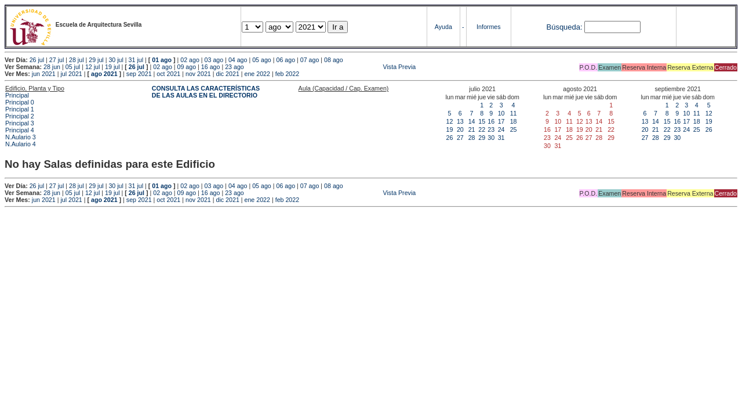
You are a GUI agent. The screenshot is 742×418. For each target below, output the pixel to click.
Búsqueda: (564, 27)
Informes (488, 26)
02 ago (189, 59)
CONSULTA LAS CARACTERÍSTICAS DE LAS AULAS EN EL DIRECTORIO (206, 92)
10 (501, 113)
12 (449, 121)
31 (501, 137)
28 (471, 137)
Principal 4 (19, 130)
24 (501, 129)
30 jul (115, 59)
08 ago (333, 59)
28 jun (51, 66)
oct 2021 (168, 73)
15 (481, 121)
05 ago (261, 59)
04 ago (238, 59)
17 (501, 121)
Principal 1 (19, 109)
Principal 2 (19, 116)
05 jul (73, 66)
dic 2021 (227, 73)
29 (481, 137)
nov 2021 (198, 73)
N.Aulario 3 (21, 137)
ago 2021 (104, 73)
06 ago (285, 59)
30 (491, 137)
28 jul (76, 59)
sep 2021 (139, 73)
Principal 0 (19, 102)
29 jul (96, 59)
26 (449, 137)
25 (513, 129)
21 (471, 129)
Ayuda (443, 26)
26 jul (37, 59)
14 (471, 121)
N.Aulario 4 (20, 143)
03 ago (214, 59)
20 (460, 129)
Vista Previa (331, 66)
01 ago (162, 59)
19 (449, 129)
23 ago (234, 66)
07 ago (309, 59)
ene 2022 (257, 73)
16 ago (210, 66)
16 (491, 121)
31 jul (136, 59)
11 (513, 113)
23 (491, 129)
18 (513, 121)
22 (481, 129)
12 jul (92, 66)
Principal (17, 95)
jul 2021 (71, 73)
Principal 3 (19, 123)
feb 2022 (287, 73)
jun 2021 (44, 73)
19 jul (112, 66)
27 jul (56, 59)
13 (460, 121)
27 (460, 137)
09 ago (187, 66)
